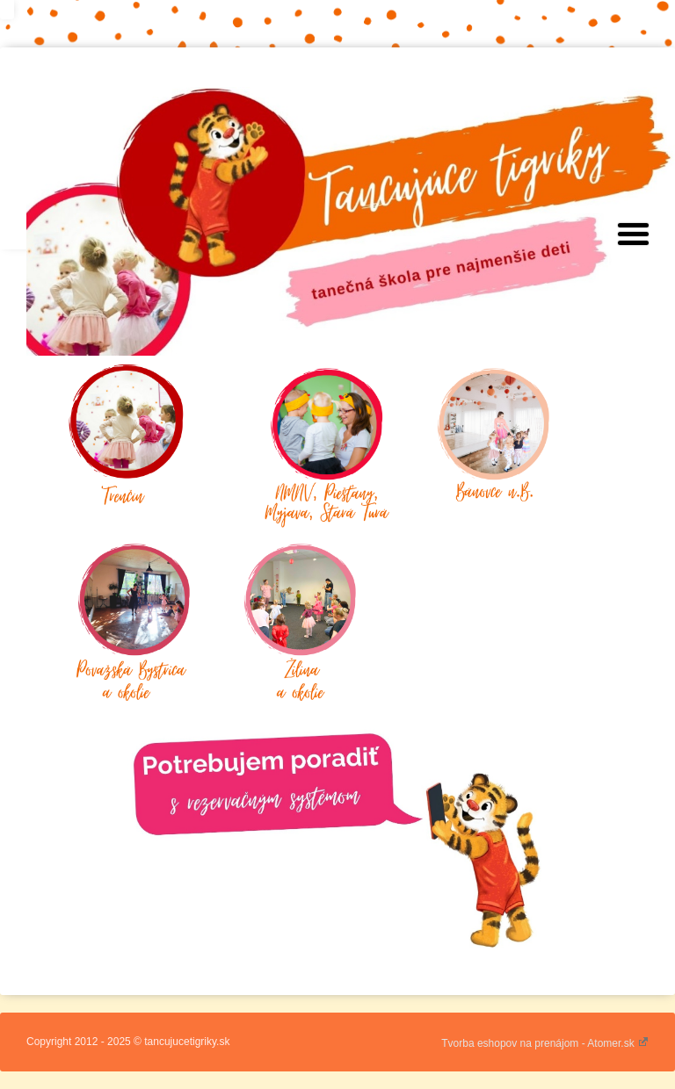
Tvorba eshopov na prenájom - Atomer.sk (545, 1043)
